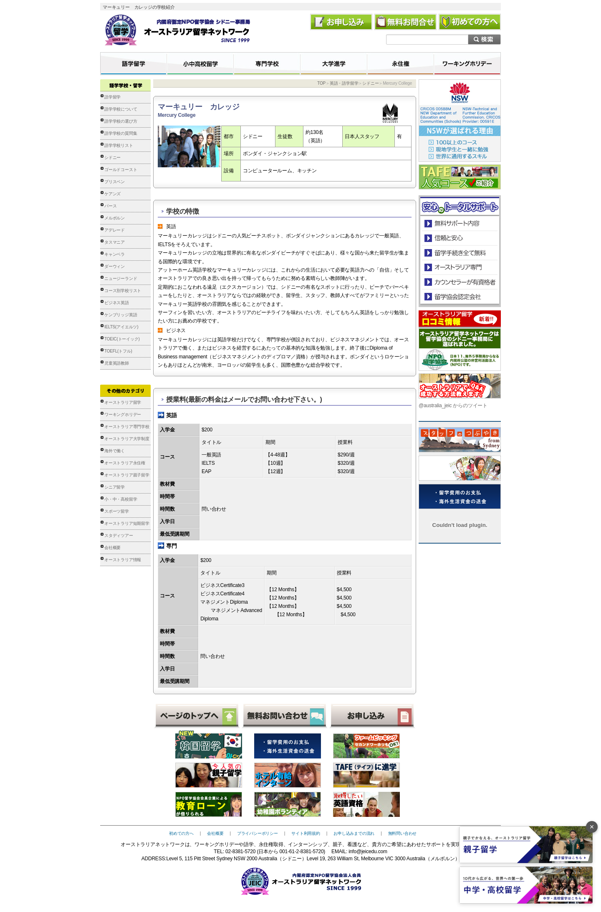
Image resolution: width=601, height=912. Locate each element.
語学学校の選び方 (120, 121)
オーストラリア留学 (122, 402)
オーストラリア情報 (122, 559)
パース (110, 206)
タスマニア (114, 242)
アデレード (114, 230)
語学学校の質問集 (120, 133)
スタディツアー (118, 535)
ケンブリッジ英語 (120, 314)
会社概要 (112, 547)
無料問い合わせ (402, 833)
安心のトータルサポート (460, 223)
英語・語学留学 (344, 83)
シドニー (112, 157)
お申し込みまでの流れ (353, 833)
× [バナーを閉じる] (592, 827)
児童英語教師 (116, 363)
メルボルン (114, 218)
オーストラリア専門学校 (126, 426)
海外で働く (114, 450)
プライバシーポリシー (257, 833)
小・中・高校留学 (120, 499)
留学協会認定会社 (459, 296)
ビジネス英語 (116, 302)
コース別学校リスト (122, 290)
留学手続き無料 (459, 252)
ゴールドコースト (120, 169)
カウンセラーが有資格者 (459, 282)
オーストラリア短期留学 (126, 523)
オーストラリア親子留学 (126, 475)
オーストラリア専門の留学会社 (459, 267)
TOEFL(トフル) (118, 351)
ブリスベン (114, 181)
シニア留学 (114, 487)
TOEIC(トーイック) (122, 339)
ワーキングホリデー (122, 414)
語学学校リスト (118, 145)
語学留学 (112, 97)
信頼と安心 (460, 238)
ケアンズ (112, 193)
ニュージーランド (120, 278)
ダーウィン (114, 266)
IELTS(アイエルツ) (121, 327)
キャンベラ (114, 254)
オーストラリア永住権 (124, 463)
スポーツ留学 (116, 511)
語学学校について (120, 109)
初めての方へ (181, 833)
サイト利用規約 (305, 833)
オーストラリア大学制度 (126, 438)
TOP (321, 83)
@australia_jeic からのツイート (453, 405)
